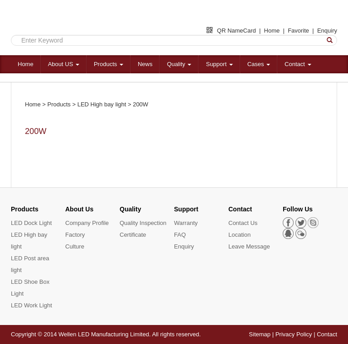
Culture (74, 246)
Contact (298, 64)
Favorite (298, 30)
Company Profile (87, 223)
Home (272, 30)
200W (140, 104)
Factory (75, 234)
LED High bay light (101, 104)
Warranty (186, 223)
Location (239, 234)
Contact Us (242, 223)
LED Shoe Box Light (30, 287)
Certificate (133, 234)
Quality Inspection (143, 223)
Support (219, 64)
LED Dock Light (31, 223)
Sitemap (260, 334)
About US (63, 64)
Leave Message (249, 246)
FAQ (180, 234)
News (145, 64)
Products (108, 64)
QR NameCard (231, 30)
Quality (179, 64)
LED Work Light (31, 305)
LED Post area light (30, 264)
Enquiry (327, 30)
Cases (258, 64)
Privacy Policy (294, 334)
